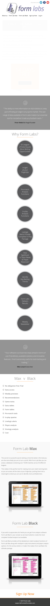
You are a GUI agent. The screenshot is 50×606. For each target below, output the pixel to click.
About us (4, 7)
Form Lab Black (23, 7)
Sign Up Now (33, 7)
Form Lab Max (13, 7)
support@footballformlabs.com (25, 603)
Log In (40, 7)
